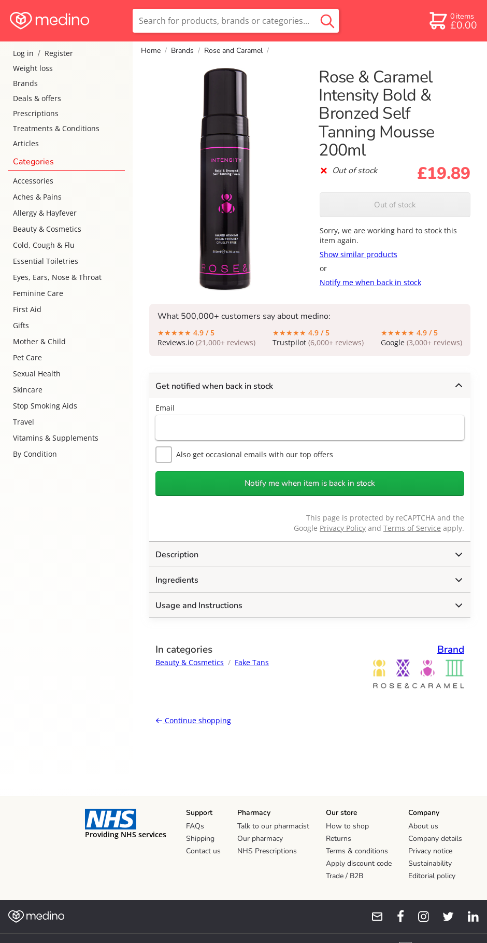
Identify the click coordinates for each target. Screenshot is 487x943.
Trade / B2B (344, 876)
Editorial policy (431, 876)
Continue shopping (193, 720)
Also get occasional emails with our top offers (244, 454)
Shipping (200, 838)
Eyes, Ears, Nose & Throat (57, 277)
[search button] (327, 20)
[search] (235, 20)
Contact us (203, 851)
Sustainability (430, 863)
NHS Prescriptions (267, 851)
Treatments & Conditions (56, 128)
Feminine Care (38, 293)
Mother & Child (39, 341)
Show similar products (358, 254)
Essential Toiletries (45, 261)
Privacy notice (430, 851)
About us (423, 826)
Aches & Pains (37, 197)
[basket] (452, 20)
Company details (435, 838)
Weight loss (33, 68)
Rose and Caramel (233, 50)
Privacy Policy (343, 528)
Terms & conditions (357, 851)
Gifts (21, 325)
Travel (23, 422)
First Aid (27, 309)
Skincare (27, 390)
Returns (338, 838)
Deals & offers (37, 98)
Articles (26, 143)
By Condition (35, 454)
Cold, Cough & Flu (44, 245)
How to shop (347, 826)
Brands (25, 83)
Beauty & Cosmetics (47, 229)
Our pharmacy (260, 838)
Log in (23, 53)
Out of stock (395, 205)
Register (59, 53)
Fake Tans (252, 662)
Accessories (33, 181)
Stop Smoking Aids (45, 406)
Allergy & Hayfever (45, 213)
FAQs (195, 826)
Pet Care (27, 357)
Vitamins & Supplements (55, 438)
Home (151, 50)
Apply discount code (359, 863)
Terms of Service (412, 528)
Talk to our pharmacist (273, 826)
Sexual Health (37, 373)
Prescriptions (36, 113)
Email (165, 408)
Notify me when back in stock (370, 282)
